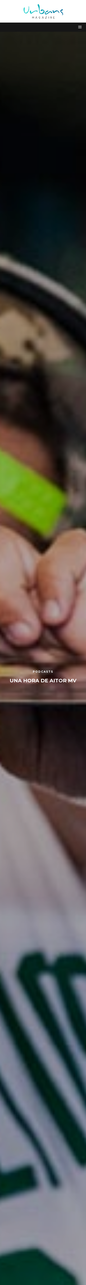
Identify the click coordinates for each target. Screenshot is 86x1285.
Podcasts (43, 671)
